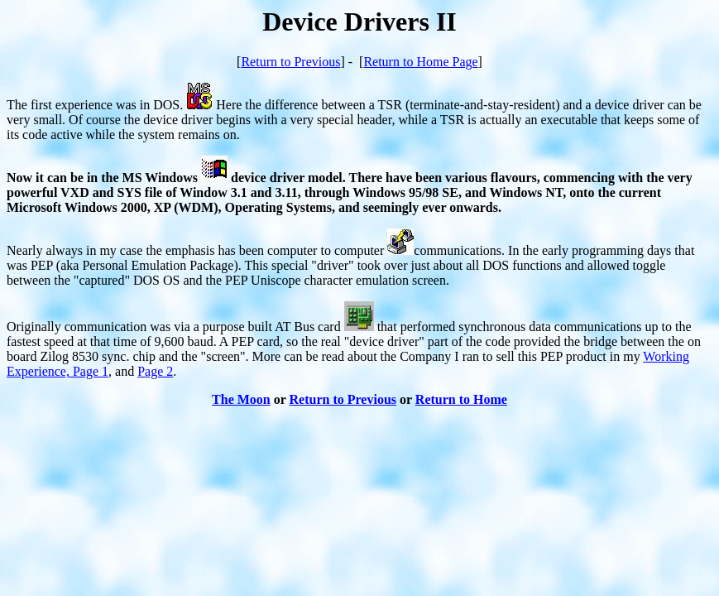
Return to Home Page (420, 62)
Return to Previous (290, 62)
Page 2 (155, 371)
